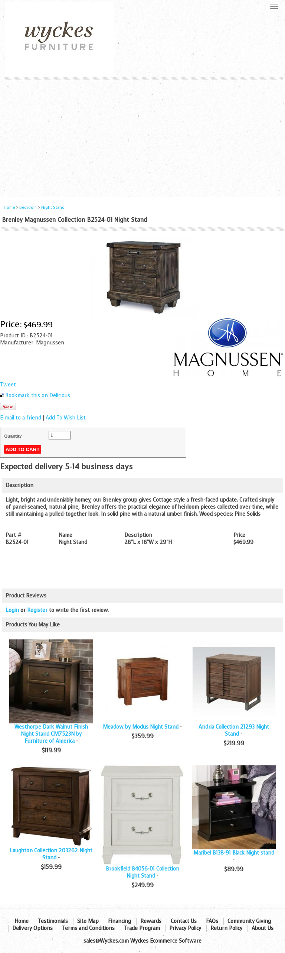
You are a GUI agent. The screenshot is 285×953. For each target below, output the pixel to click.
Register (37, 610)
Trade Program (142, 928)
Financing (119, 921)
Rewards (150, 921)
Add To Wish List (66, 417)
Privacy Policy (185, 928)
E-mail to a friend (20, 417)
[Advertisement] (142, 136)
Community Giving (249, 921)
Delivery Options (32, 928)
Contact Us (184, 921)
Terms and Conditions (88, 928)
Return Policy (226, 928)
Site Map (88, 921)
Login (12, 610)
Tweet (8, 384)
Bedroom (28, 207)
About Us (262, 928)
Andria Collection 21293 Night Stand (234, 730)
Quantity (13, 436)
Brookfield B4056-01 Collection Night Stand (142, 872)
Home (9, 207)
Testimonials (53, 921)
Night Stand (53, 207)
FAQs (212, 921)
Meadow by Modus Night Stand (140, 726)
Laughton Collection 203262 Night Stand (51, 854)
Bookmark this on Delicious (37, 395)
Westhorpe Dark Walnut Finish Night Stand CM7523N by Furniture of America (51, 734)
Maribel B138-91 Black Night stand (233, 852)
